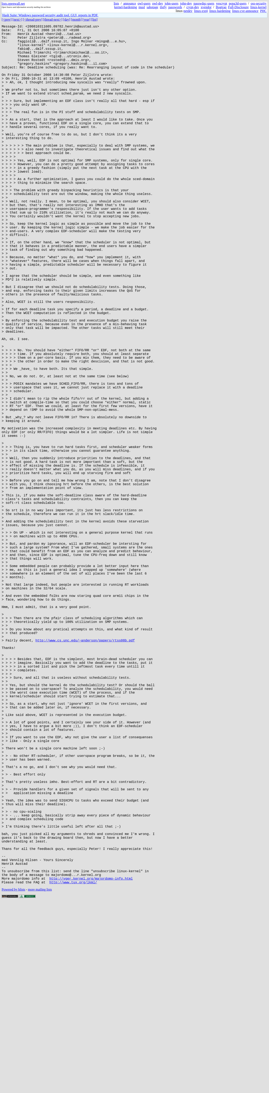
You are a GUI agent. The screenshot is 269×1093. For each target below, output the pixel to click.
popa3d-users (237, 3)
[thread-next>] (52, 19)
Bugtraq (221, 7)
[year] (86, 19)
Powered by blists (13, 1080)
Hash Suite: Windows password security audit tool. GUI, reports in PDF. (50, 15)
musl (141, 7)
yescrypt (221, 3)
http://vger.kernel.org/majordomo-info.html (91, 1068)
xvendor (206, 7)
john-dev (186, 3)
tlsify (163, 7)
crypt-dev (192, 7)
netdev (188, 11)
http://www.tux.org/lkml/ (73, 1073)
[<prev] (7, 19)
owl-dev (157, 3)
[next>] (17, 19)
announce (129, 3)
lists (116, 3)
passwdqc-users (203, 3)
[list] (94, 19)
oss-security (259, 3)
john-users (172, 3)
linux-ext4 (201, 11)
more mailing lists (40, 1080)
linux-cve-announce (245, 11)
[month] (76, 19)
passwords (175, 7)
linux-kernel (258, 7)
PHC (263, 11)
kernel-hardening (125, 7)
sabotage (152, 7)
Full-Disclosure (238, 7)
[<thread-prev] (32, 19)
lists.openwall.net (13, 3)
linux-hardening (220, 11)
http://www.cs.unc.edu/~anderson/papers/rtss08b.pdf (85, 777)
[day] (66, 19)
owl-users (144, 3)
